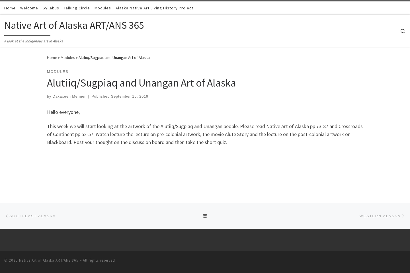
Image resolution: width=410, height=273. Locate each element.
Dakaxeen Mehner (69, 96)
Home (52, 57)
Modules (68, 57)
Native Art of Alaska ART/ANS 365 (49, 260)
